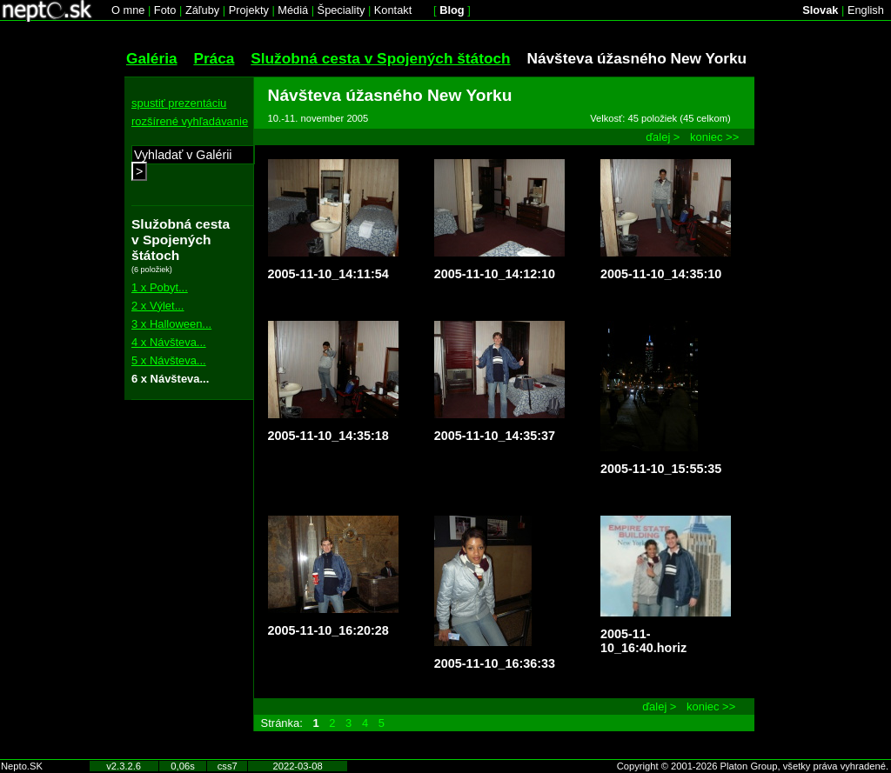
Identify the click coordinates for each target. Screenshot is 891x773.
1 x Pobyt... (159, 287)
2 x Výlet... (157, 305)
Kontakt (393, 10)
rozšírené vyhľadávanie (189, 121)
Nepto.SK (22, 766)
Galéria (152, 58)
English (865, 10)
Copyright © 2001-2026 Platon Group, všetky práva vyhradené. (752, 766)
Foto (165, 10)
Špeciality (341, 10)
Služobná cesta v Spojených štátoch (380, 58)
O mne (127, 10)
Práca (213, 58)
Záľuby (202, 10)
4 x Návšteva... (168, 342)
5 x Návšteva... (168, 360)
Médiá (293, 10)
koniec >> (714, 136)
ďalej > (663, 136)
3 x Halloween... (171, 323)
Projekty (249, 10)
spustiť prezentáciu (178, 103)
